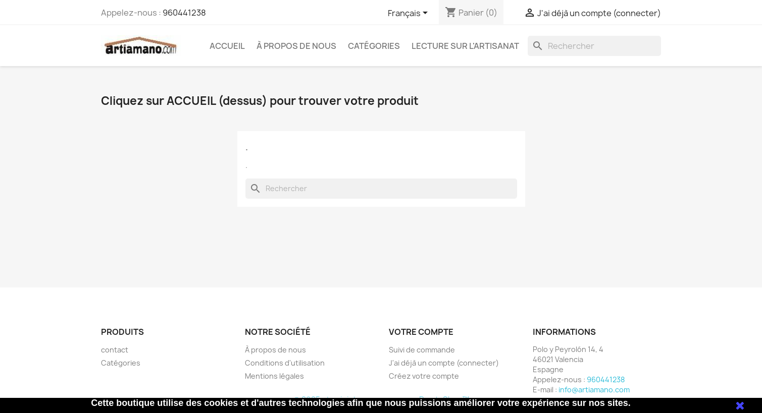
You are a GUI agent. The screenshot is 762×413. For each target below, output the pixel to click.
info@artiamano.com (594, 389)
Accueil (227, 45)
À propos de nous (296, 45)
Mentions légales (274, 376)
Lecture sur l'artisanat (465, 45)
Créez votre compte (424, 376)
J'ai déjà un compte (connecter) (444, 363)
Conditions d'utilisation (285, 363)
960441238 (184, 12)
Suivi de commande (422, 350)
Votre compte (421, 331)
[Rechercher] (594, 46)
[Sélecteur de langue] (409, 14)
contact (114, 350)
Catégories (374, 45)
